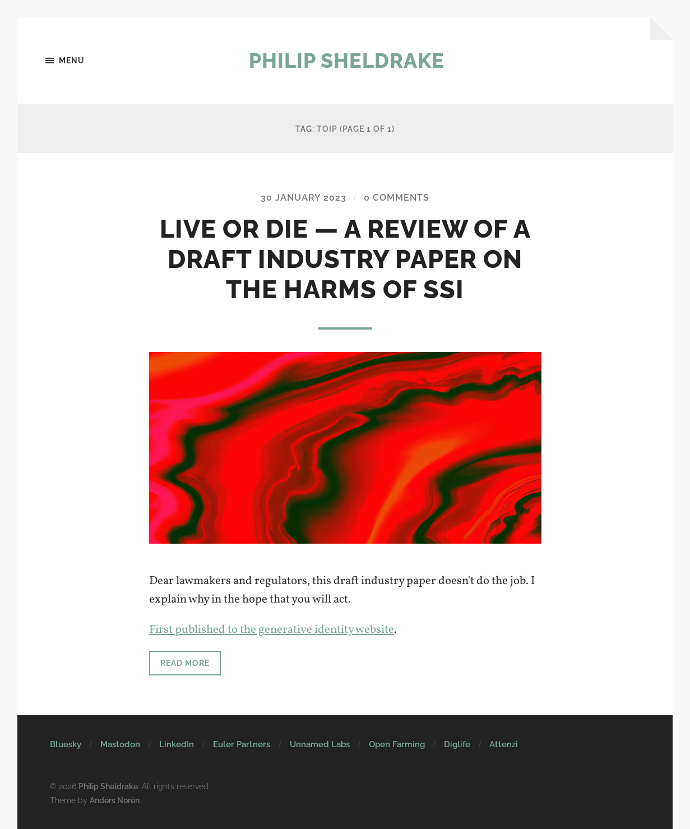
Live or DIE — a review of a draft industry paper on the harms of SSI (345, 259)
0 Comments (396, 197)
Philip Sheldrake (346, 60)
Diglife (457, 744)
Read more (185, 663)
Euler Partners (241, 744)
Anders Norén (115, 800)
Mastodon (120, 744)
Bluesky (65, 744)
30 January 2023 (303, 197)
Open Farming (397, 744)
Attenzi (503, 744)
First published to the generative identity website (271, 630)
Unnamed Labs (320, 744)
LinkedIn (176, 744)
